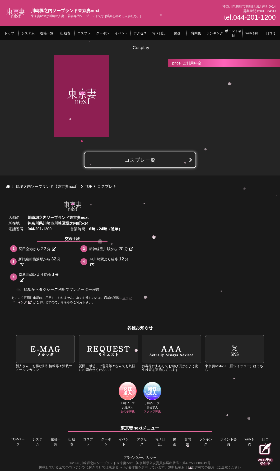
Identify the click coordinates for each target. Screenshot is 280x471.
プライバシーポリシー (140, 457)
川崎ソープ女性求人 (128, 397)
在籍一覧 (55, 441)
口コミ (265, 441)
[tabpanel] (81, 96)
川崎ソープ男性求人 (152, 397)
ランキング (205, 441)
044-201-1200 (39, 229)
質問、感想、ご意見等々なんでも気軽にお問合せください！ (108, 353)
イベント (124, 441)
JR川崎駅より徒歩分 (108, 261)
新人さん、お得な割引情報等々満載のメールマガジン (45, 353)
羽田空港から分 (37, 248)
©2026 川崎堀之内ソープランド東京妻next (101, 463)
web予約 (249, 441)
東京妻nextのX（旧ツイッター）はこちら (234, 353)
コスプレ (88, 441)
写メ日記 (160, 441)
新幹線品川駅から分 (111, 248)
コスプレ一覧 (140, 160)
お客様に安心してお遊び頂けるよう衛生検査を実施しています (171, 353)
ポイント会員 (228, 441)
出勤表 (71, 441)
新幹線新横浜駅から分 (39, 261)
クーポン (106, 441)
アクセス (142, 441)
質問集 (187, 441)
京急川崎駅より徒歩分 (39, 277)
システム (37, 441)
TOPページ (17, 441)
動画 (174, 441)
